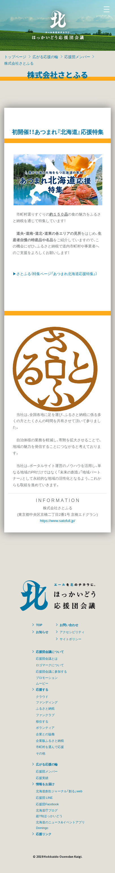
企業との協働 (45, 734)
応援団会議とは (47, 658)
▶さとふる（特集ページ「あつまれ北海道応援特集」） (55, 273)
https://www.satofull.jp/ (57, 520)
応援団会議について (50, 651)
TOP (39, 624)
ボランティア (45, 727)
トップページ (15, 56)
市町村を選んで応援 (50, 746)
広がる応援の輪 (45, 56)
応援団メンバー (77, 56)
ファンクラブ (45, 714)
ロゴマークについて (50, 665)
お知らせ (42, 631)
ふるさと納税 (45, 708)
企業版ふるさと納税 (50, 740)
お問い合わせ (69, 624)
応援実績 (42, 777)
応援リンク (43, 834)
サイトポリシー (70, 639)
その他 (40, 753)
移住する (42, 721)
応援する (42, 689)
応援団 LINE (44, 797)
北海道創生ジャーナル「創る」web (59, 791)
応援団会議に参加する (51, 671)
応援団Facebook (47, 804)
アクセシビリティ (72, 631)
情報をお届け (45, 784)
